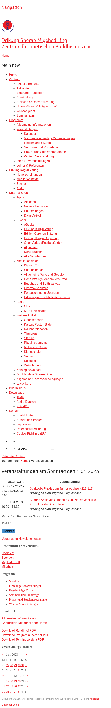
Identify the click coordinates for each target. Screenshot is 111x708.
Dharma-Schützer (36, 288)
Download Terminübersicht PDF (23, 639)
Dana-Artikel (32, 215)
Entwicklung (25, 97)
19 (15, 681)
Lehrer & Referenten (30, 165)
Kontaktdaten (25, 415)
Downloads (16, 392)
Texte (20, 397)
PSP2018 (23, 406)
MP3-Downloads (35, 310)
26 (15, 686)
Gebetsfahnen (33, 320)
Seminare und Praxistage (41, 147)
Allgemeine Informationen (34, 124)
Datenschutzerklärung (31, 429)
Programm (16, 120)
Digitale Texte (33, 265)
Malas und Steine (35, 347)
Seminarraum (26, 115)
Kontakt (14, 410)
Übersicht (8, 553)
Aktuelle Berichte (28, 83)
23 (3, 686)
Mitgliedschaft (11, 562)
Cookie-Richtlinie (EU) (31, 433)
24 (7, 686)
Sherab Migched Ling (46, 43)
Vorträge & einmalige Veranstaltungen (49, 138)
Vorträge (14, 581)
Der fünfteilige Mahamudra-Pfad (45, 279)
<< (3, 654)
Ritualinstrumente (36, 342)
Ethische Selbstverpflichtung (35, 102)
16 (3, 681)
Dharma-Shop (18, 192)
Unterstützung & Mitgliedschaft (37, 106)
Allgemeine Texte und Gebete (44, 274)
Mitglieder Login (10, 704)
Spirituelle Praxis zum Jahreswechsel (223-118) (61, 488)
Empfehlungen (34, 211)
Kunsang (94, 698)
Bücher (21, 183)
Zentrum (14, 79)
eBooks (29, 224)
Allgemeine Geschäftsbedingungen (40, 379)
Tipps (20, 197)
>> (26, 654)
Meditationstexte (28, 179)
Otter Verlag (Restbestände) (43, 242)
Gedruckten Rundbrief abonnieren (24, 623)
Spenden (8, 557)
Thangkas (30, 333)
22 (26, 681)
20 (19, 681)
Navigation (12, 7)
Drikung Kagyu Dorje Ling (41, 238)
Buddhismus (17, 388)
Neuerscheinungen (29, 174)
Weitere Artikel (26, 315)
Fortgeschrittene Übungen (41, 292)
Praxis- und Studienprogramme (45, 151)
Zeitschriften (32, 365)
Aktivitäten (24, 88)
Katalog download (29, 370)
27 (7, 665)
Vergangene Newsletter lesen (21, 538)
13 (19, 675)
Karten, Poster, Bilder (38, 324)
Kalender (30, 133)
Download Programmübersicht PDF (25, 635)
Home (13, 74)
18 (11, 681)
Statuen (29, 338)
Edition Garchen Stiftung (40, 233)
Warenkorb (24, 383)
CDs (27, 306)
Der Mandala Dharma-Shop (35, 374)
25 (11, 686)
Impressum (24, 424)
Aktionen (30, 201)
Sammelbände (34, 270)
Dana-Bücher (33, 251)
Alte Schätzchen (35, 256)
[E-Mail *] (21, 523)
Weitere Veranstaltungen (40, 156)
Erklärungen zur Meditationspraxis (47, 297)
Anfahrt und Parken (30, 419)
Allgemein (30, 247)
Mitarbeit (7, 566)
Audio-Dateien (26, 401)
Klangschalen (33, 351)
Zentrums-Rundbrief (30, 92)
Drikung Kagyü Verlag (23, 170)
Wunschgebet (26, 111)
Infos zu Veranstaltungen (33, 161)
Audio (20, 188)
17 (7, 681)
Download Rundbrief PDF (19, 630)
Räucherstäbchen (36, 329)
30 (19, 665)
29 (15, 665)
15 (26, 675)
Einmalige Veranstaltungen (25, 585)
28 (11, 665)
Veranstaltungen (27, 129)
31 (22, 665)
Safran (28, 356)
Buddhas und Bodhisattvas (42, 283)
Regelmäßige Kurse (37, 142)
